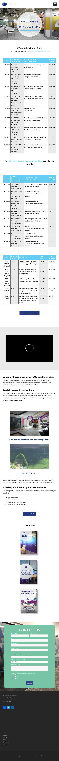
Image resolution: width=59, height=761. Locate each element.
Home (4, 732)
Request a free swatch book (29, 313)
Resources (5, 741)
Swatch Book (6, 743)
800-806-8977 (8, 701)
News (4, 739)
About (4, 734)
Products (5, 735)
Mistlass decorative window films (26, 161)
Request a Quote (29, 514)
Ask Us (4, 744)
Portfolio (5, 737)
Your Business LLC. (27, 756)
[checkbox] (31, 676)
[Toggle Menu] (55, 4)
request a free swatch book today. (39, 51)
